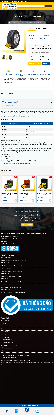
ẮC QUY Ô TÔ (5, 318)
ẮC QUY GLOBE (4, 334)
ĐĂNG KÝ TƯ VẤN (27, 225)
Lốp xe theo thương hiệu (16, 22)
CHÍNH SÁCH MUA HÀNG (6, 339)
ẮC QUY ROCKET (4, 326)
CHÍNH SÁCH (5, 337)
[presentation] (1, 189)
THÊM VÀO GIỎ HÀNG (34, 63)
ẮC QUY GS (3, 323)
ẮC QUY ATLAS (4, 329)
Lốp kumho (26, 22)
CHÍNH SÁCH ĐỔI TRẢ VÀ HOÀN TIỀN (9, 345)
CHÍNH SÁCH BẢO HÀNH (6, 348)
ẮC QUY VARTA (4, 331)
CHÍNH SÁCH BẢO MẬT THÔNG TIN (8, 351)
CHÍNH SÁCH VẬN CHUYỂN (7, 342)
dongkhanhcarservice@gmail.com (21, 1)
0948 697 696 (6, 1)
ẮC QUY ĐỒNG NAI (5, 320)
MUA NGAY (46, 63)
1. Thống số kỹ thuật (8, 105)
